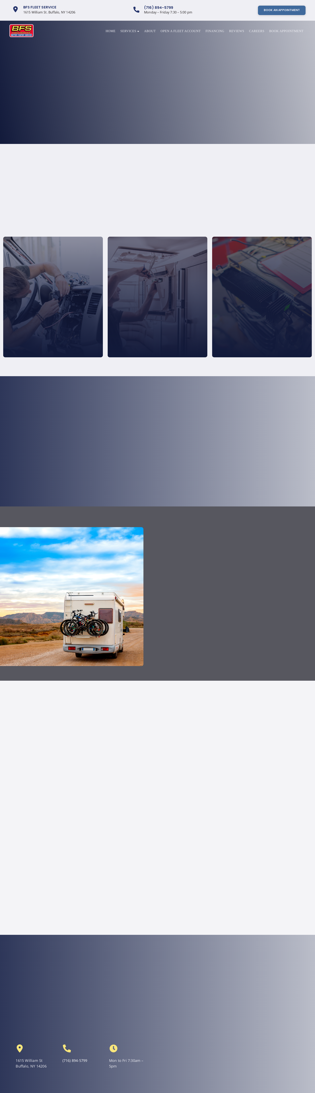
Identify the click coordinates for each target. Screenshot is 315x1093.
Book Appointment (286, 31)
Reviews (236, 31)
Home (111, 31)
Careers (256, 31)
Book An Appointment (282, 10)
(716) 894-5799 (158, 7)
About (150, 31)
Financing (215, 31)
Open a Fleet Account (181, 31)
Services (129, 31)
